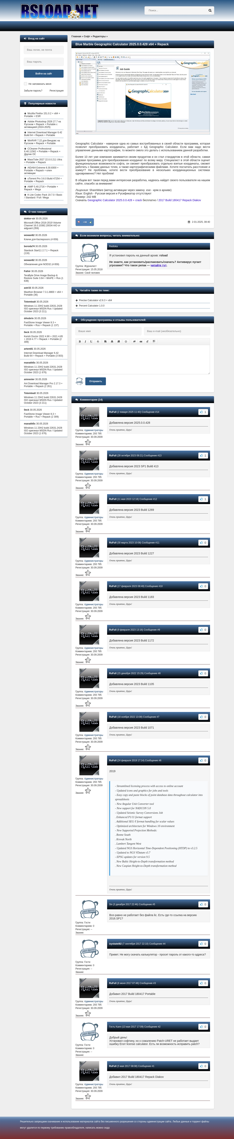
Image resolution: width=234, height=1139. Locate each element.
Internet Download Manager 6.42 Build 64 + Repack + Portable (43, 134)
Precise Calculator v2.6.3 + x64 (95, 300)
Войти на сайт (43, 73)
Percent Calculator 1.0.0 (92, 305)
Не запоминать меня (40, 84)
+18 (85, 222)
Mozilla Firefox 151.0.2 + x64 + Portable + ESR (42, 115)
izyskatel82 (115, 943)
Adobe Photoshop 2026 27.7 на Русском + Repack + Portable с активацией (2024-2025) (42, 124)
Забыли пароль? (33, 90)
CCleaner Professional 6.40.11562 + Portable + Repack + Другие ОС (42, 151)
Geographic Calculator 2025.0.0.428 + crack (115, 200)
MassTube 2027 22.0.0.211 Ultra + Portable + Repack (43, 161)
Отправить (95, 381)
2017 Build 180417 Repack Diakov (179, 200)
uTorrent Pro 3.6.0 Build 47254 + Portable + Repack (43, 180)
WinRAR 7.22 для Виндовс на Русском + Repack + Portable (42, 142)
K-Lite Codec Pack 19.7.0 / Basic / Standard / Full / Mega (43, 196)
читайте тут (159, 265)
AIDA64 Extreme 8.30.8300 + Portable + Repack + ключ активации (41, 170)
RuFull (112, 412)
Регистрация (57, 90)
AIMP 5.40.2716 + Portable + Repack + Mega (41, 188)
